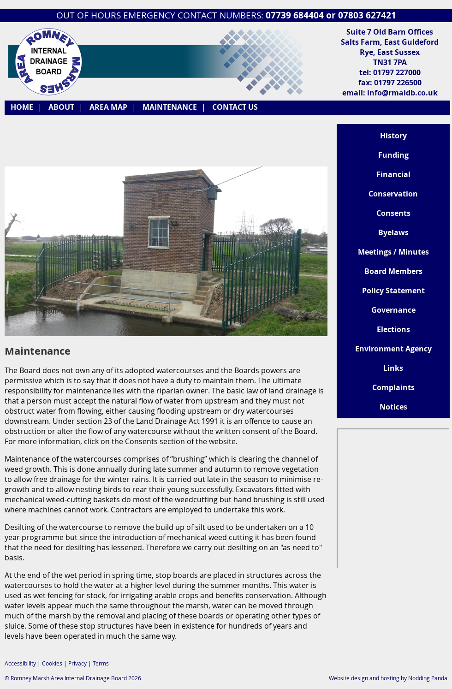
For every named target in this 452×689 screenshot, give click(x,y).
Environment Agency (393, 349)
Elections (393, 329)
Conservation (393, 194)
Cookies (52, 663)
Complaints (393, 387)
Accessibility (20, 663)
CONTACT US (235, 107)
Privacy (77, 663)
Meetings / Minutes (393, 252)
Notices (393, 407)
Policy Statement (393, 290)
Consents (393, 213)
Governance (393, 310)
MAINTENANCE (170, 107)
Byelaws (393, 232)
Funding (393, 155)
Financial (393, 174)
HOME (22, 107)
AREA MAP (108, 107)
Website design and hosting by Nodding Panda (388, 678)
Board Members (393, 271)
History (393, 136)
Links (393, 368)
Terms (101, 663)
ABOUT (61, 107)
